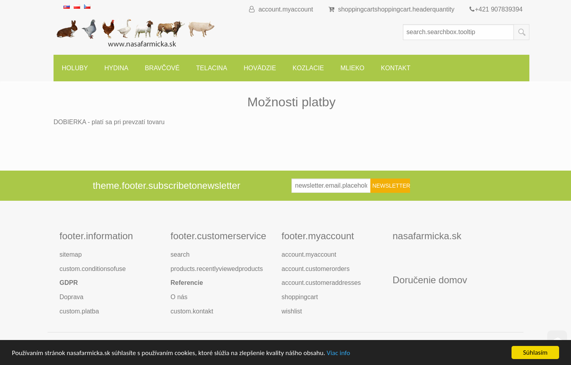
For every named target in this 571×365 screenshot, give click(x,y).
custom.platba (79, 311)
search (180, 254)
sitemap (70, 254)
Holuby (75, 68)
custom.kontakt (192, 311)
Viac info (338, 353)
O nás (179, 297)
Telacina (211, 68)
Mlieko (352, 68)
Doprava (71, 297)
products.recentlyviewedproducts (217, 268)
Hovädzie (259, 68)
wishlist (292, 311)
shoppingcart (395, 9)
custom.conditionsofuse (92, 268)
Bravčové (162, 68)
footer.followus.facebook (420, 255)
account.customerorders (316, 268)
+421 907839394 (496, 9)
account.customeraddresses (321, 282)
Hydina (116, 68)
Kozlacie (308, 68)
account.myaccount (281, 9)
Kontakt (395, 68)
